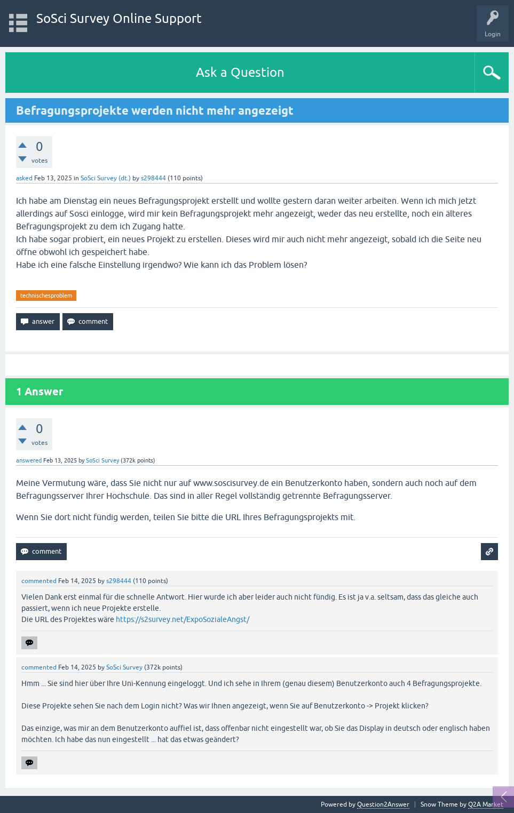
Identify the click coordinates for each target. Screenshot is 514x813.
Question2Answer (383, 804)
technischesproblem (46, 295)
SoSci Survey (102, 460)
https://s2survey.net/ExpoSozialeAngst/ (182, 619)
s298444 (153, 178)
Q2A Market (485, 804)
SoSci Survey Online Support (119, 18)
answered (29, 460)
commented (39, 581)
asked (24, 178)
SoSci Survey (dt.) (106, 178)
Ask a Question (240, 72)
